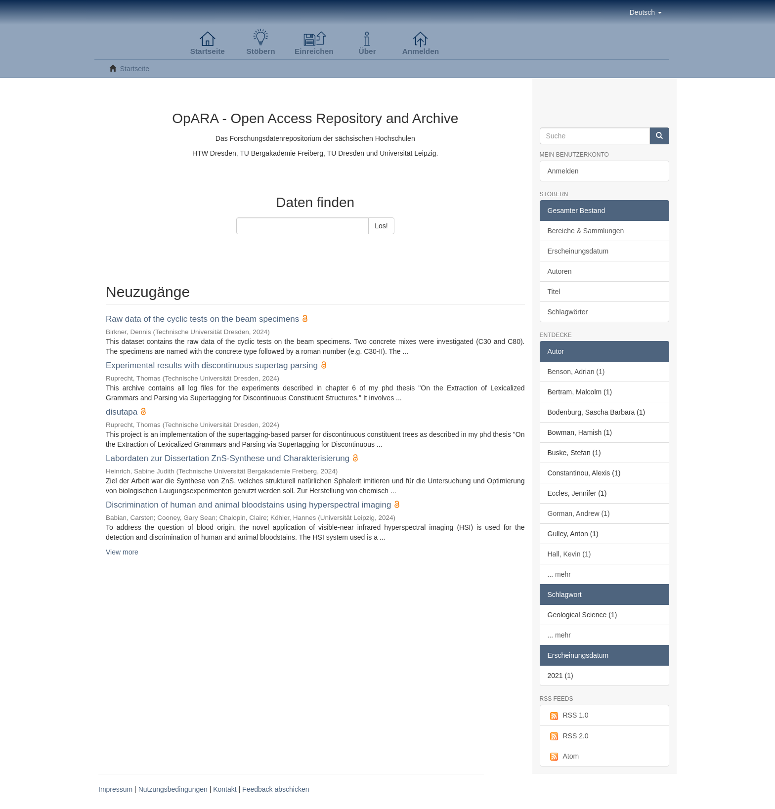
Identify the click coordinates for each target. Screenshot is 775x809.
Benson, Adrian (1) (576, 372)
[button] (645, 12)
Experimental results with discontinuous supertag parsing (212, 365)
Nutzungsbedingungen (173, 789)
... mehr (559, 574)
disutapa (121, 412)
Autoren (560, 271)
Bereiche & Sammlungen (586, 231)
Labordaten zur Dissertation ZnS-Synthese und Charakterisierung (227, 458)
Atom (563, 756)
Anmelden (563, 171)
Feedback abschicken (275, 789)
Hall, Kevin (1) (569, 554)
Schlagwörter (568, 312)
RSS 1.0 (568, 715)
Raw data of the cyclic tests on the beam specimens (202, 319)
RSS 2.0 (568, 736)
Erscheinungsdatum (578, 251)
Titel (554, 292)
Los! (381, 226)
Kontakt (224, 789)
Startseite (134, 69)
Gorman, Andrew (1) (579, 513)
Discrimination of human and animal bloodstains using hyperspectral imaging (248, 505)
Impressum (115, 789)
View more (122, 552)
